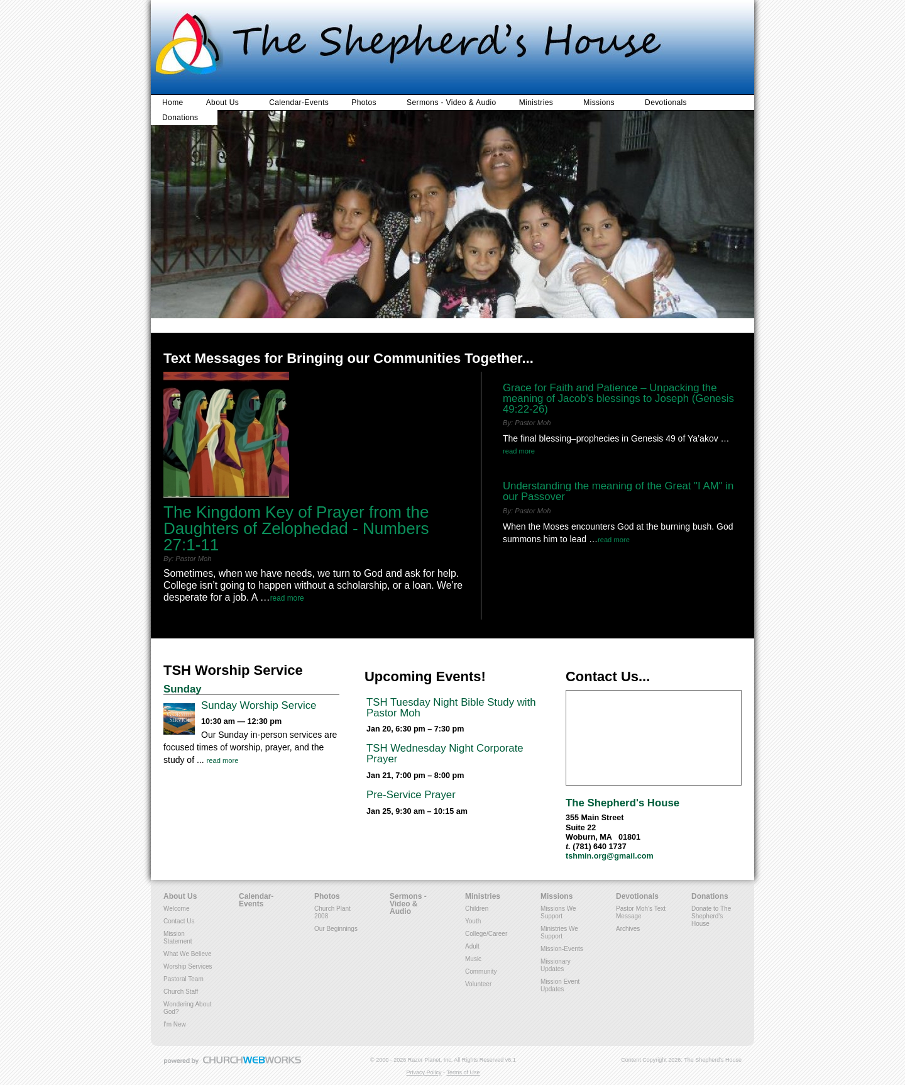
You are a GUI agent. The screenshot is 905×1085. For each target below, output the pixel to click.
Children (476, 908)
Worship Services (187, 966)
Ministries (536, 102)
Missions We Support (558, 912)
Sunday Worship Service (258, 705)
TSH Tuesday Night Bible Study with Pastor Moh (451, 707)
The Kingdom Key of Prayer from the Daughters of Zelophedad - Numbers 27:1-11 (296, 528)
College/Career (486, 933)
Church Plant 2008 (332, 912)
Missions (599, 102)
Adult (472, 946)
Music (473, 958)
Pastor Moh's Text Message (641, 912)
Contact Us (178, 921)
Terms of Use (463, 1072)
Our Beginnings (336, 928)
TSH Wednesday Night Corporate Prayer (445, 753)
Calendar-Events (299, 102)
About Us (222, 102)
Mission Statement (177, 937)
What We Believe (187, 953)
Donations (180, 117)
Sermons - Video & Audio (451, 102)
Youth (473, 921)
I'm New (174, 1024)
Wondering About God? (187, 1008)
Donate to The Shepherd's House (711, 916)
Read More (287, 598)
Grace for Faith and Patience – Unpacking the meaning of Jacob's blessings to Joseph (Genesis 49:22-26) (618, 398)
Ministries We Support (559, 932)
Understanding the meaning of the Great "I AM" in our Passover (618, 491)
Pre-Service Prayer (411, 795)
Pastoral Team (183, 979)
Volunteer (478, 984)
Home (173, 102)
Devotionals (666, 102)
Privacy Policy (424, 1072)
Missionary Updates (555, 965)
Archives (628, 928)
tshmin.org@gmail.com (610, 856)
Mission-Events (561, 948)
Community (481, 971)
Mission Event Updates (559, 985)
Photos (363, 102)
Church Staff (180, 991)
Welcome (176, 908)
